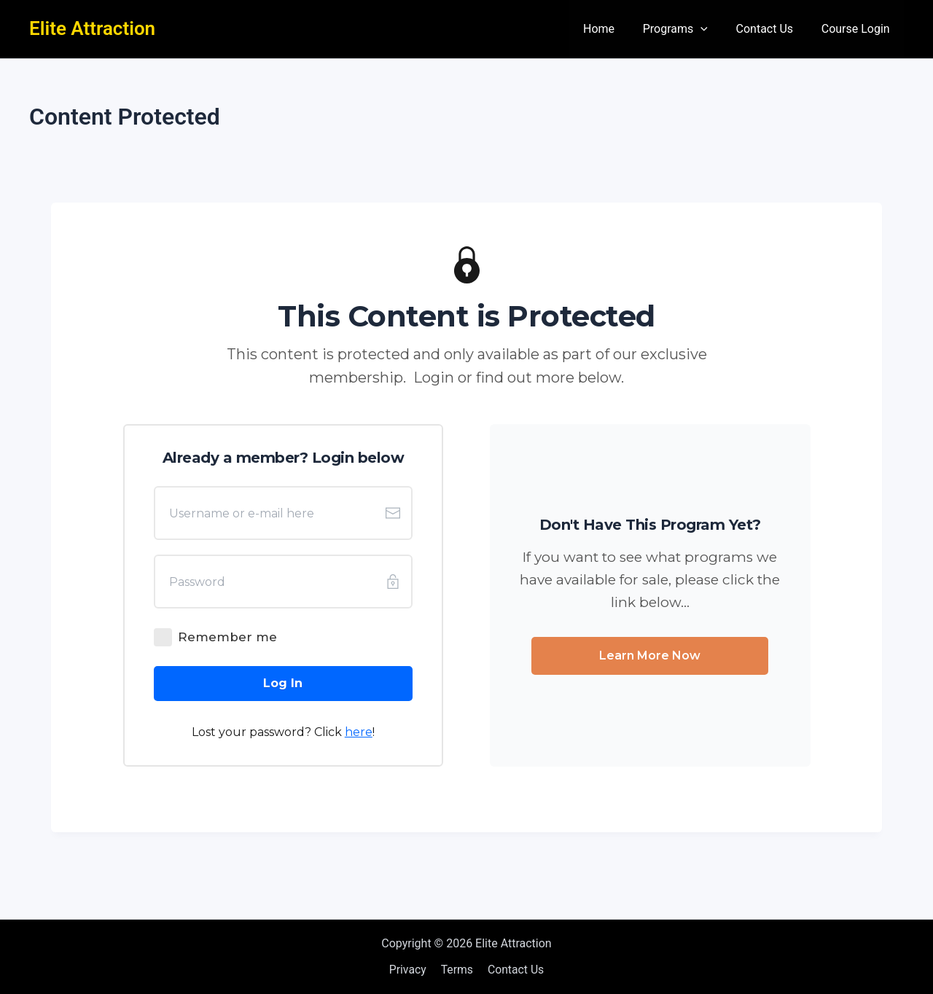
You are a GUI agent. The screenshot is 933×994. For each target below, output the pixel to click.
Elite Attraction (92, 28)
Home (615, 29)
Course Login (858, 29)
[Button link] (283, 683)
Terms (456, 970)
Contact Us (772, 29)
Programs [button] (687, 29)
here (358, 732)
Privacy (410, 970)
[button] (713, 29)
